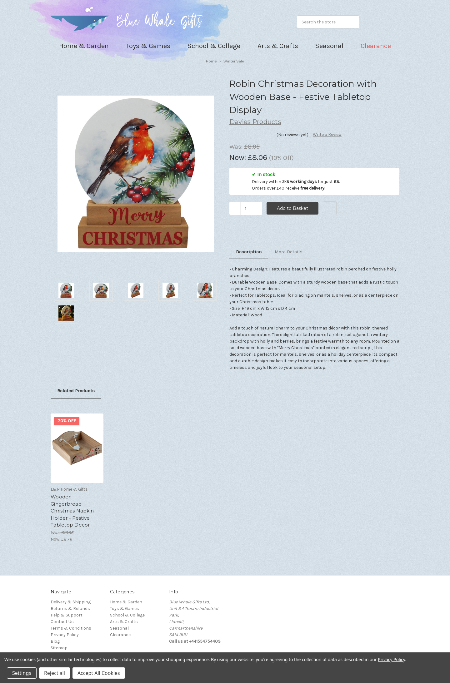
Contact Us (62, 621)
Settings (21, 673)
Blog (55, 641)
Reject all (54, 673)
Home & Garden (126, 602)
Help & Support (66, 615)
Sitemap (59, 648)
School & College (127, 615)
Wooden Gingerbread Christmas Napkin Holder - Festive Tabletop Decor (72, 511)
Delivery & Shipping (71, 602)
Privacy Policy (65, 634)
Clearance (376, 46)
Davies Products (255, 122)
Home (211, 61)
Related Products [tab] (76, 390)
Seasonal (119, 628)
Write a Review (327, 134)
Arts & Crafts (124, 621)
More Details (288, 252)
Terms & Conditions (71, 628)
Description (249, 252)
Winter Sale (233, 61)
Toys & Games (124, 608)
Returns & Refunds (70, 608)
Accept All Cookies (99, 673)
